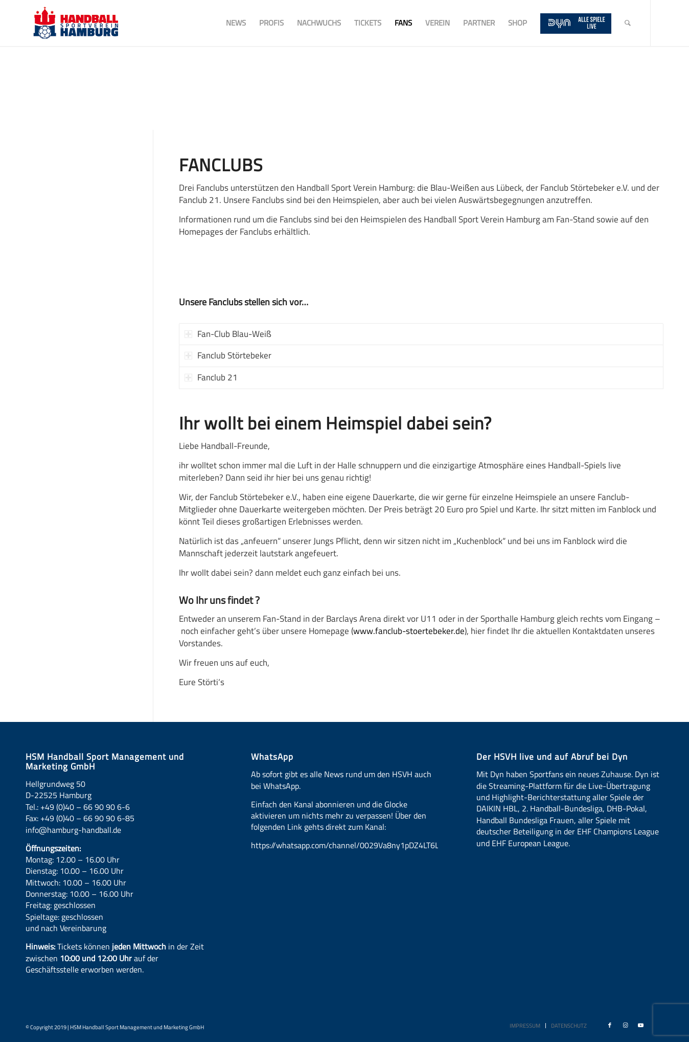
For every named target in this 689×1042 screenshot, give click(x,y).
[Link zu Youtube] (640, 1025)
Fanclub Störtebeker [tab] (228, 355)
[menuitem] (235, 23)
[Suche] (627, 23)
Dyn (497, 774)
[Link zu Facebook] (609, 1025)
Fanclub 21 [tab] (211, 377)
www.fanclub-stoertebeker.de (409, 631)
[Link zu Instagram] (625, 1025)
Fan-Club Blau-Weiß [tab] (228, 334)
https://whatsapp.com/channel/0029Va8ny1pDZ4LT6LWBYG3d (360, 845)
